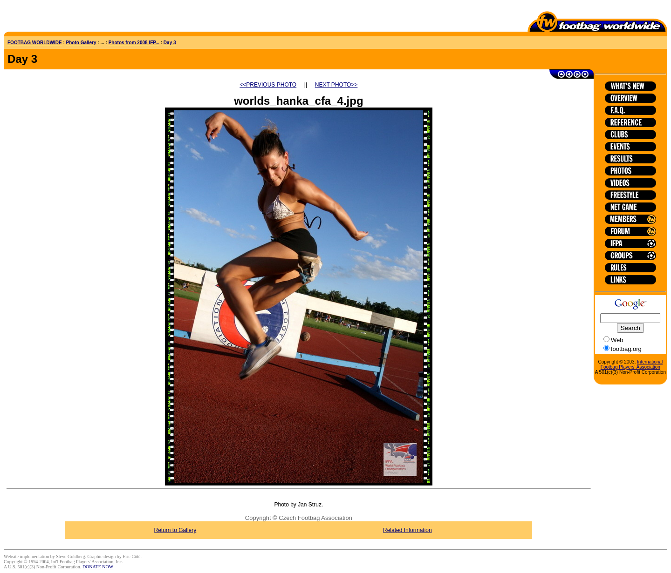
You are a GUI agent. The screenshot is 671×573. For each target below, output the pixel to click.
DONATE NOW (97, 566)
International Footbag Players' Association (632, 364)
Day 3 (170, 42)
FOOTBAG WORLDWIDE (34, 42)
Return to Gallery (175, 530)
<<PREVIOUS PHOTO (268, 84)
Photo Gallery (81, 42)
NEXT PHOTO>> (336, 84)
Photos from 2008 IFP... (134, 42)
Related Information (407, 530)
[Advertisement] (58, 18)
